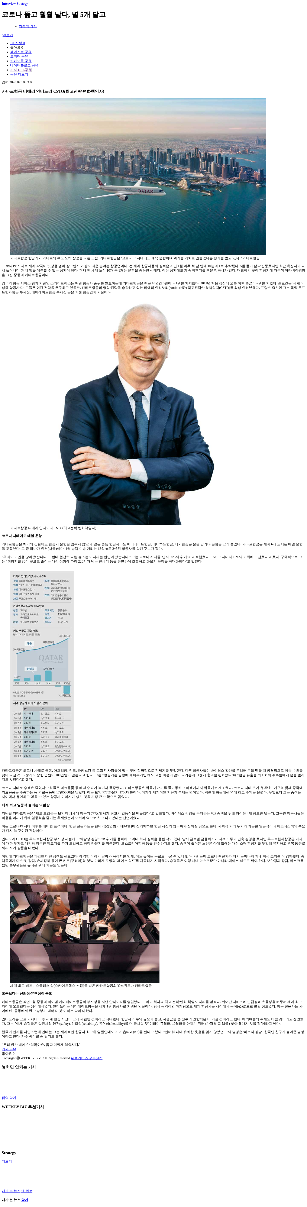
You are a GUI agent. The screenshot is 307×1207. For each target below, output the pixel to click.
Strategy (22, 3)
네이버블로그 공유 (24, 65)
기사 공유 (9, 1049)
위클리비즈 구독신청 (87, 1058)
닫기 (24, 1200)
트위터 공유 (19, 56)
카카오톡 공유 (21, 61)
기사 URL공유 (21, 70)
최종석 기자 (28, 26)
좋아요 (16, 47)
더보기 (7, 1161)
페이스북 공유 (21, 52)
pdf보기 (7, 35)
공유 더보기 (19, 74)
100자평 (17, 43)
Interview (9, 3)
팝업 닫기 (9, 1098)
